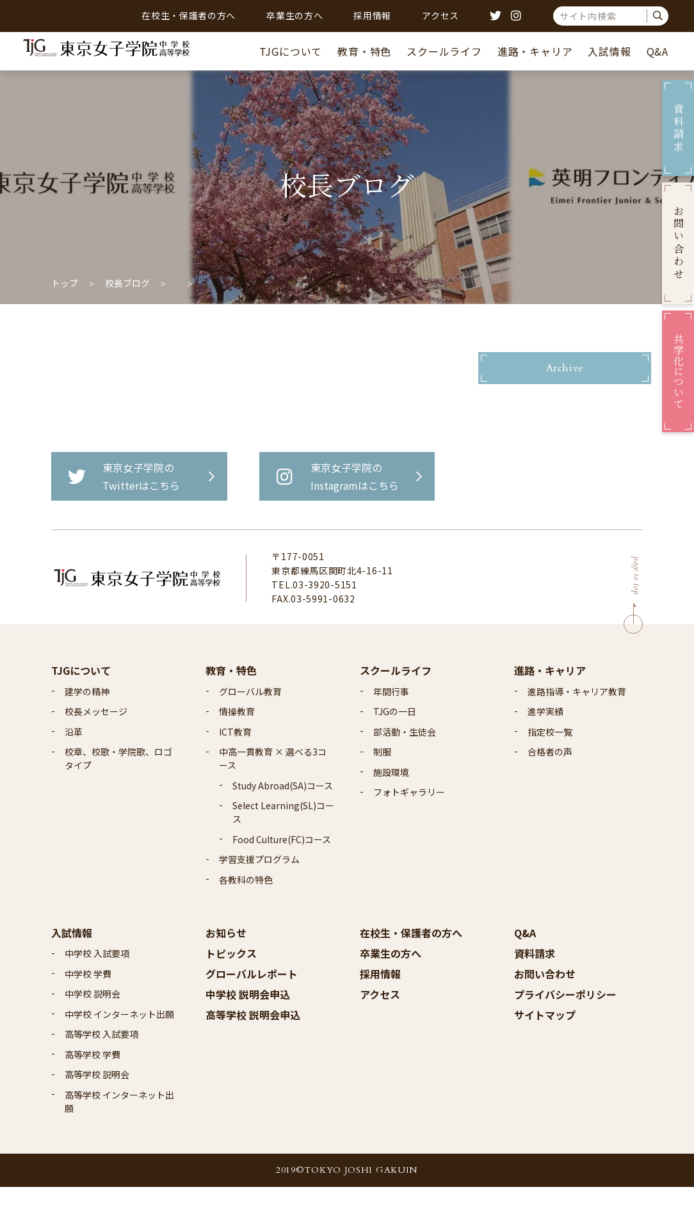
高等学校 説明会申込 (253, 1053)
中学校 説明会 (92, 1032)
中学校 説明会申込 (248, 1032)
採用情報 (372, 15)
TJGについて (291, 51)
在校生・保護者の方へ (188, 15)
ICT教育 (235, 770)
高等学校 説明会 (97, 1113)
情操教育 (237, 750)
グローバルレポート (252, 1012)
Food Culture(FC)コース (281, 877)
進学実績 (545, 750)
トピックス (231, 991)
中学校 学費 (88, 1012)
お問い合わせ (545, 1012)
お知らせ (226, 971)
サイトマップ (545, 1053)
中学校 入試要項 (97, 992)
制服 (382, 790)
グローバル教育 (250, 729)
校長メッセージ (96, 750)
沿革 (74, 770)
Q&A (657, 51)
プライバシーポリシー (565, 1032)
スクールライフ (444, 51)
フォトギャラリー (409, 831)
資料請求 (534, 991)
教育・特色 (364, 51)
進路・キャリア (535, 51)
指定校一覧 (550, 770)
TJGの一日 (394, 750)
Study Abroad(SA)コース (282, 824)
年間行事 (391, 729)
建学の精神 (87, 729)
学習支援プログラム (259, 898)
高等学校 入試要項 (101, 1073)
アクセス (440, 15)
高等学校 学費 (92, 1092)
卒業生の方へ (294, 15)
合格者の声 (550, 790)
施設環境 (391, 810)
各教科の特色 (246, 918)
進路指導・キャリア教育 (577, 729)
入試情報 (609, 51)
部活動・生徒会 (404, 770)
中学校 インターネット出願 (119, 1052)
